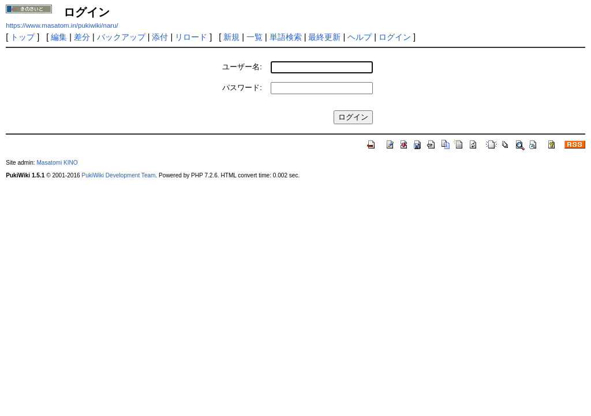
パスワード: (242, 87)
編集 (59, 37)
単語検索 (286, 37)
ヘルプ (359, 37)
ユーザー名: (242, 66)
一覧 (254, 37)
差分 (82, 37)
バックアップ (121, 37)
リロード (191, 37)
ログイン (395, 37)
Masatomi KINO (56, 162)
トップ (22, 37)
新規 (231, 37)
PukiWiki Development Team (118, 175)
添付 (160, 37)
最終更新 (324, 37)
